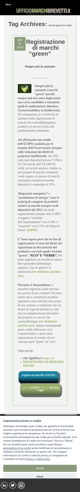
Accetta (40, 468)
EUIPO (31, 230)
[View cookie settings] (17, 448)
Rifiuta (40, 476)
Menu (8, 4)
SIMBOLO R (48, 358)
